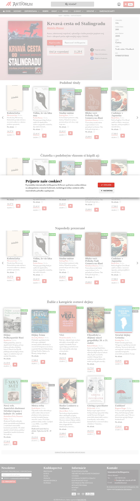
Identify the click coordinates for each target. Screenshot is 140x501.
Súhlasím (106, 185)
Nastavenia (107, 191)
